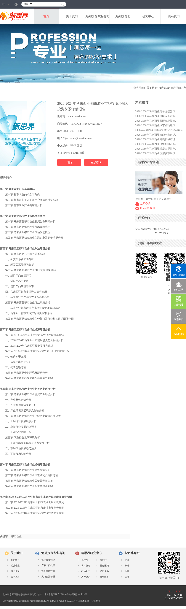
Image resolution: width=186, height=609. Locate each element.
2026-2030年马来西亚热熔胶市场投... (156, 153)
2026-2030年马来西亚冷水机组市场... (156, 144)
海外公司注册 (48, 571)
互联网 (84, 560)
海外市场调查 (48, 560)
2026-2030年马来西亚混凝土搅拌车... (156, 148)
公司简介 (15, 560)
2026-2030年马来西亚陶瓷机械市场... (156, 139)
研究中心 (148, 16)
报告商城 (163, 87)
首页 (46, 16)
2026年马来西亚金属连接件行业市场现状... (159, 130)
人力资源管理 (48, 576)
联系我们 (174, 16)
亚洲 (127, 560)
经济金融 (104, 571)
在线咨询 (96, 162)
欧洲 (127, 571)
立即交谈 (145, 203)
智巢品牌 (95, 601)
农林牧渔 (85, 565)
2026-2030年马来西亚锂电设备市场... (156, 116)
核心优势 (15, 571)
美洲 (127, 576)
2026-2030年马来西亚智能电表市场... (156, 134)
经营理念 (15, 565)
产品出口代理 (48, 565)
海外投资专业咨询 (97, 16)
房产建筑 (85, 576)
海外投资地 (122, 16)
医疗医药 (104, 565)
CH (5, 4)
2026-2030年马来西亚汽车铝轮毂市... (156, 125)
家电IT (103, 560)
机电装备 (104, 576)
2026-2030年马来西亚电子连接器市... (156, 111)
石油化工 (85, 571)
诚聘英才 (15, 576)
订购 (69, 162)
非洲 (127, 565)
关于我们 (72, 16)
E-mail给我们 (147, 208)
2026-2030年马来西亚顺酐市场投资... (156, 120)
